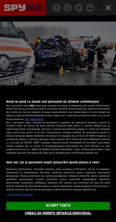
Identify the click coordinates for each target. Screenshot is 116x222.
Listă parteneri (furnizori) (19, 195)
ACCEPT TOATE (58, 205)
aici (8, 143)
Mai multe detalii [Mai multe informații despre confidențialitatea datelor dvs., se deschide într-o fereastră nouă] (34, 119)
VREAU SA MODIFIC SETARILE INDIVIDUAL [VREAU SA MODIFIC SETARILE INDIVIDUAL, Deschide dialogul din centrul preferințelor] (58, 213)
